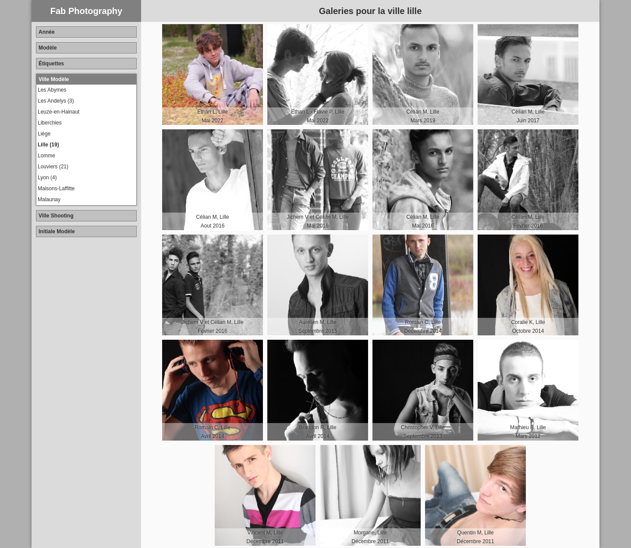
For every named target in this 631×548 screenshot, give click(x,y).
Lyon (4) (47, 177)
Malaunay (49, 199)
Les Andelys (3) (56, 101)
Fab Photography (86, 11)
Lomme (46, 156)
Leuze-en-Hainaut (58, 112)
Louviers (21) (53, 167)
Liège (44, 134)
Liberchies (50, 123)
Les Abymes (52, 90)
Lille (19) (48, 145)
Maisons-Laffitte (56, 188)
